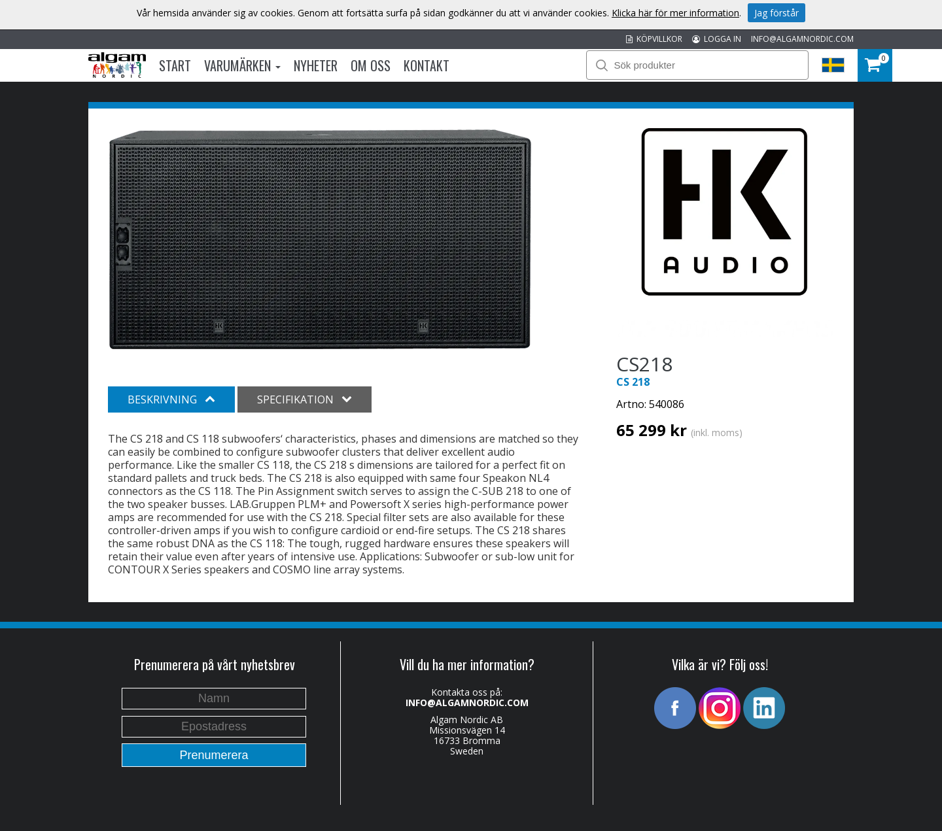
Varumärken (242, 65)
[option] (320, 239)
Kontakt (426, 65)
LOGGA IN (716, 38)
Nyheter (316, 65)
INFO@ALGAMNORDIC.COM (802, 38)
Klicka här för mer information (675, 13)
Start (175, 65)
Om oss (371, 65)
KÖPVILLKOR (654, 38)
